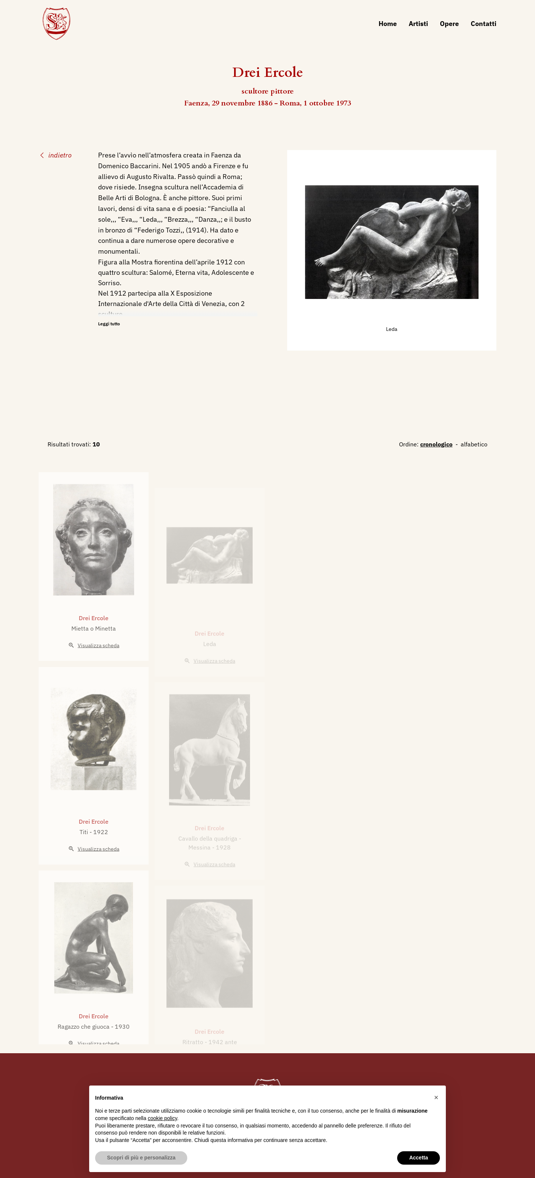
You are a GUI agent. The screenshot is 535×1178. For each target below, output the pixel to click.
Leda (391, 329)
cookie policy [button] (162, 1118)
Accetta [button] (418, 1158)
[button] (436, 1097)
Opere (449, 23)
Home (388, 23)
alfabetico (474, 444)
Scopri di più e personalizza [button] (141, 1158)
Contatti (483, 23)
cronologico (436, 444)
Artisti (418, 23)
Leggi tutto (109, 323)
